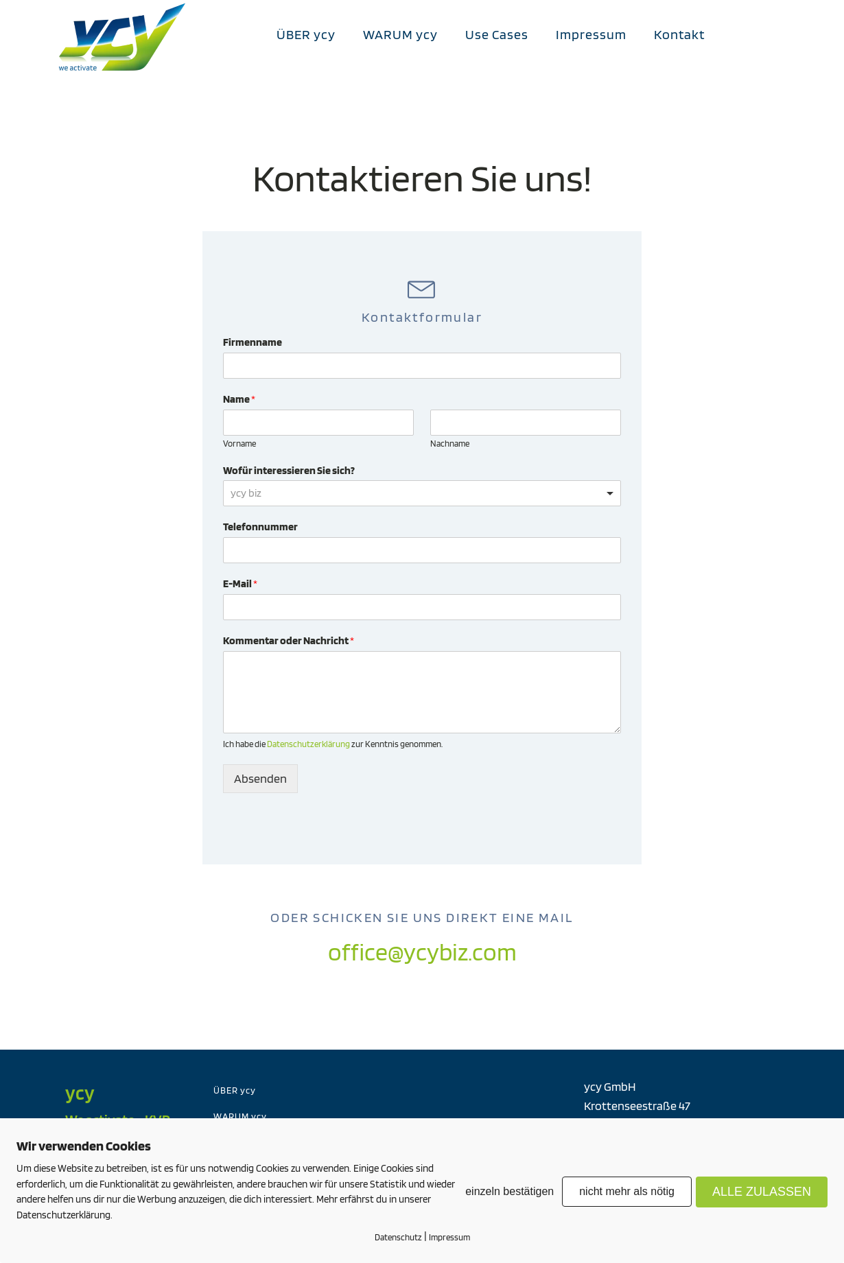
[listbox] (422, 493)
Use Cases (496, 34)
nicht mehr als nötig (627, 1191)
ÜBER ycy (306, 34)
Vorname (239, 443)
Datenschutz (398, 1237)
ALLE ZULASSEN (761, 1192)
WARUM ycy (400, 34)
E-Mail (240, 583)
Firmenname (252, 342)
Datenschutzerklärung (308, 744)
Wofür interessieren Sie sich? (289, 470)
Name (239, 398)
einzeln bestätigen (509, 1191)
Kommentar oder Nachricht (288, 640)
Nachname (449, 443)
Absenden (260, 778)
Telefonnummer (260, 526)
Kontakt (679, 34)
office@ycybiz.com (422, 951)
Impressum (591, 34)
